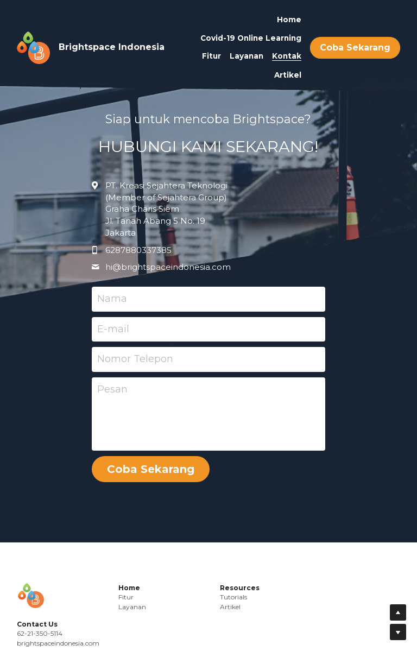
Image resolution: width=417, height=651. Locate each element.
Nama (112, 299)
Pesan (112, 389)
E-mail (113, 329)
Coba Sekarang (355, 47)
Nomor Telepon (135, 359)
